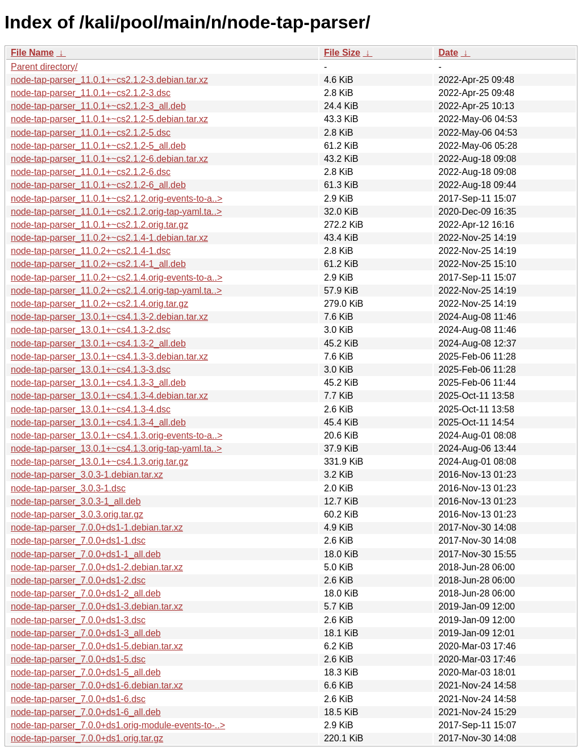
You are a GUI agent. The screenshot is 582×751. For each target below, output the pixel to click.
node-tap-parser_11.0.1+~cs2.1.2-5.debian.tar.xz (109, 119)
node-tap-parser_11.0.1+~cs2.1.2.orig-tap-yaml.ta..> (116, 211)
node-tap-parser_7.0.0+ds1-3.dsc (78, 620)
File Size (342, 52)
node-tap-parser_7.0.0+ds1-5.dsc (78, 659)
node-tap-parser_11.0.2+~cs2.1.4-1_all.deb (98, 264)
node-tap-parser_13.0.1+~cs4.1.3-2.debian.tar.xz (109, 317)
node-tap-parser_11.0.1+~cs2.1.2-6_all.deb (98, 185)
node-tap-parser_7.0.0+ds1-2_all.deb (86, 593)
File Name (32, 52)
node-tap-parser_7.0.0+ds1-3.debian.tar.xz (97, 606)
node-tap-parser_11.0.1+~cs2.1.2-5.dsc (91, 132)
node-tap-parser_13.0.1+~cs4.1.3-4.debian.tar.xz (109, 395)
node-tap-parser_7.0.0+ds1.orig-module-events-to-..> (118, 725)
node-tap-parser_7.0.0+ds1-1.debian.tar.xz (97, 527)
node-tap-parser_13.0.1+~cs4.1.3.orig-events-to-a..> (116, 435)
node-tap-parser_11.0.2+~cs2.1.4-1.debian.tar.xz (109, 238)
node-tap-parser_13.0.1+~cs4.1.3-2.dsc (91, 330)
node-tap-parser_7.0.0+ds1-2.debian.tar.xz (97, 567)
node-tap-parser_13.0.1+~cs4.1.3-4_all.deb (98, 422)
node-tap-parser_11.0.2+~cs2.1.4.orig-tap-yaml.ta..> (116, 290)
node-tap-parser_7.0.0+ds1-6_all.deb (86, 712)
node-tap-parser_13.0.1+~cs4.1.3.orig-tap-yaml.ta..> (116, 448)
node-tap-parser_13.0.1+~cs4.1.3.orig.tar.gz (99, 461)
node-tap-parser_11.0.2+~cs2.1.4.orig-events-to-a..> (116, 277)
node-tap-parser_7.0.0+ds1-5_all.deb (86, 672)
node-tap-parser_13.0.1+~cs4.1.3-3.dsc (91, 369)
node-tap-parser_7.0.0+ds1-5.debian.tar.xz (97, 646)
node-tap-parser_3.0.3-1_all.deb (76, 501)
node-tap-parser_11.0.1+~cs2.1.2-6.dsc (91, 172)
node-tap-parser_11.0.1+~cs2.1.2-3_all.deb (98, 106)
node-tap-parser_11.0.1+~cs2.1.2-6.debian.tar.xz (109, 159)
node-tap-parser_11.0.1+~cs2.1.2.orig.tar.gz (99, 225)
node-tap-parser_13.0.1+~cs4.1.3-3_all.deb (98, 382)
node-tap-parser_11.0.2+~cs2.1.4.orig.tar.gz (99, 303)
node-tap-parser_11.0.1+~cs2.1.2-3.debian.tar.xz (109, 80)
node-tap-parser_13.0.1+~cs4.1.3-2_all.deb (98, 343)
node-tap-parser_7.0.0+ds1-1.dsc (78, 540)
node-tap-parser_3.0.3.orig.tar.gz (77, 514)
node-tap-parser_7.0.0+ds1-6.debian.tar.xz (97, 685)
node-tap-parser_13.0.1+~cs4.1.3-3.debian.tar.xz (109, 356)
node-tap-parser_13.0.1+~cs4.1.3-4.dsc (91, 409)
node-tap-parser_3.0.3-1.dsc (68, 488)
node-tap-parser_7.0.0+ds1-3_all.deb (86, 633)
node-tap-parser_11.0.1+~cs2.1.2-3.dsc (91, 93)
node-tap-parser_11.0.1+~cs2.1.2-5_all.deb (98, 146)
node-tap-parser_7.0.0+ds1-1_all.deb (86, 554)
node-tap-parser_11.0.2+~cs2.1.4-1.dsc (91, 251)
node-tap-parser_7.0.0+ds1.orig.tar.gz (87, 738)
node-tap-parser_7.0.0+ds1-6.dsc (78, 699)
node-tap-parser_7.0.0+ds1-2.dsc (78, 580)
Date (448, 52)
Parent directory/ (44, 67)
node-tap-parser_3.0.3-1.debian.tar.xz (87, 474)
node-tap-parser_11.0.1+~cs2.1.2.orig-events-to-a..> (116, 198)
